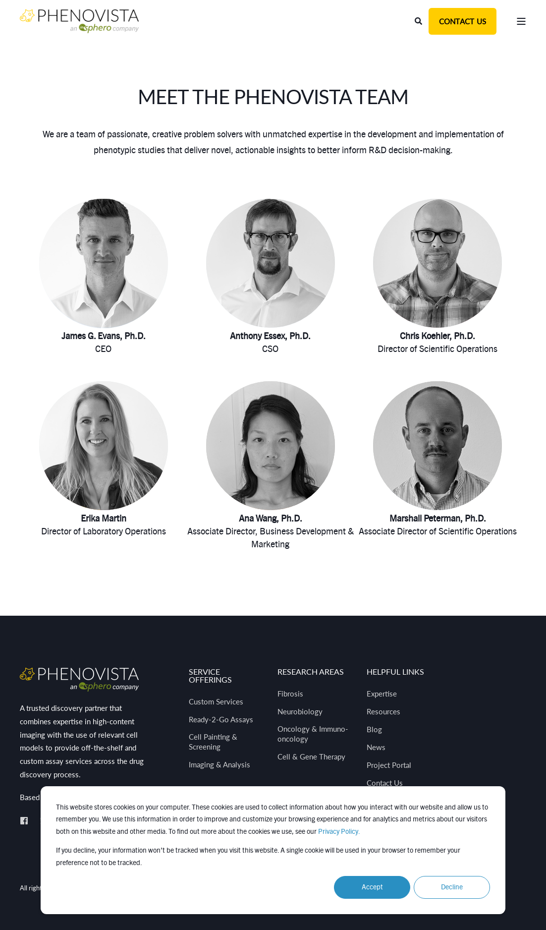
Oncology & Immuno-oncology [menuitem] (312, 733)
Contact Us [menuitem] (385, 782)
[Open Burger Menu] (521, 21)
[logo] (79, 680)
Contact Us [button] (463, 21)
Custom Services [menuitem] (216, 701)
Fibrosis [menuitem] (290, 693)
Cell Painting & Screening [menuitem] (213, 741)
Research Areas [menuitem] (310, 672)
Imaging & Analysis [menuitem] (219, 764)
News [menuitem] (376, 747)
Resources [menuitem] (383, 711)
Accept (372, 887)
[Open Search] (419, 20)
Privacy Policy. (339, 831)
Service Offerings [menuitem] (210, 676)
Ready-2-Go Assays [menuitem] (221, 719)
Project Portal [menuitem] (389, 764)
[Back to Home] (79, 21)
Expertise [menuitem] (382, 693)
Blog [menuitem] (374, 729)
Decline (452, 887)
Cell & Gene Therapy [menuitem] (311, 756)
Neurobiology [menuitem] (300, 711)
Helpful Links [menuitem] (395, 672)
